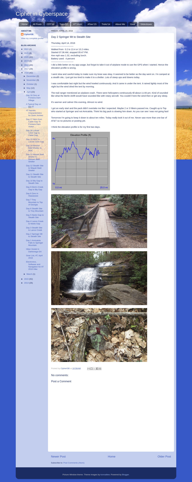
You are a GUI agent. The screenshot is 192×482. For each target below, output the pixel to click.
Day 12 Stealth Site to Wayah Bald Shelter (35, 168)
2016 (26, 73)
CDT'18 (50, 24)
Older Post (164, 456)
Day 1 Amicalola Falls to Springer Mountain (34, 242)
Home (25, 24)
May (29, 88)
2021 (26, 53)
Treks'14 (106, 24)
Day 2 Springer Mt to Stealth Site (34, 235)
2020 (26, 57)
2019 (26, 61)
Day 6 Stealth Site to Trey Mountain (35, 209)
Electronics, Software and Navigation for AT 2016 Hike (35, 265)
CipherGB (28, 34)
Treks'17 (64, 24)
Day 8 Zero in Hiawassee (32, 194)
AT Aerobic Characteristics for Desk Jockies (34, 112)
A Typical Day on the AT (33, 105)
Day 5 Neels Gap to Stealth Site (35, 216)
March (30, 274)
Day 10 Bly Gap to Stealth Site (34, 182)
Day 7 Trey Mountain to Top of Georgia (34, 202)
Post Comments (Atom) (73, 463)
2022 (26, 49)
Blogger (125, 474)
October (30, 84)
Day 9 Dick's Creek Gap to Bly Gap (34, 188)
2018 (26, 65)
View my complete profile (32, 38)
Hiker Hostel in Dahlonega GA (34, 250)
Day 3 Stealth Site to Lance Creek (34, 229)
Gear (132, 24)
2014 (26, 283)
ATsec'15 (92, 24)
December (31, 76)
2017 (26, 69)
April (29, 92)
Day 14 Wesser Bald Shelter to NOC (34, 147)
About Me (120, 24)
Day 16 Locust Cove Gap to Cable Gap (33, 132)
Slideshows (146, 24)
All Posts (37, 24)
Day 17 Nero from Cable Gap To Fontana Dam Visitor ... (34, 123)
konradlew (105, 474)
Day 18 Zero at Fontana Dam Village (33, 97)
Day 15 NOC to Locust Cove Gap (35, 140)
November (31, 80)
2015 (26, 279)
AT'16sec (77, 24)
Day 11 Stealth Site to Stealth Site (35, 175)
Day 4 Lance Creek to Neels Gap (35, 222)
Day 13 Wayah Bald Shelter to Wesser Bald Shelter (35, 158)
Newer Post (58, 456)
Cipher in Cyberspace (42, 14)
